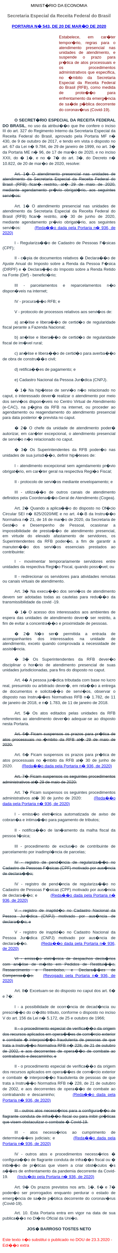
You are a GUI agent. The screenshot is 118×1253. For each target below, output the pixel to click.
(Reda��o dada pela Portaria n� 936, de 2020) (67, 766)
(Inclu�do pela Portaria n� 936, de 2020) (55, 1176)
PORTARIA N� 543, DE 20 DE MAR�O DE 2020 (59, 26)
